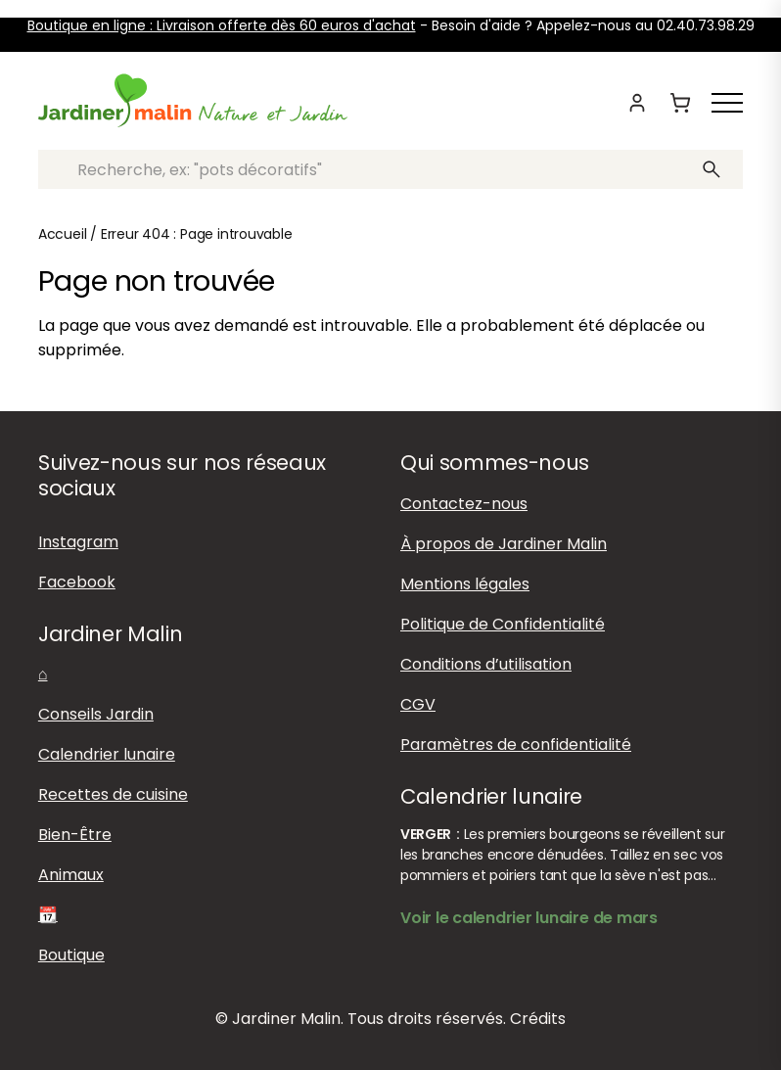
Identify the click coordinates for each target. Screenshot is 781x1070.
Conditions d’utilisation (486, 664)
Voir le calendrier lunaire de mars (529, 918)
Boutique (71, 955)
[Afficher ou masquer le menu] (727, 103)
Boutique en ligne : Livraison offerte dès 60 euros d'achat (221, 25)
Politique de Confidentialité (502, 624)
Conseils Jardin (96, 714)
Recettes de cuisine (113, 794)
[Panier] (680, 102)
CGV (418, 704)
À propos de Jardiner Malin (503, 544)
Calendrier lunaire (106, 754)
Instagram (78, 542)
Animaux (71, 874)
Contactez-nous (464, 503)
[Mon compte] (637, 102)
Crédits (538, 1018)
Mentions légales (464, 584)
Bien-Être (75, 834)
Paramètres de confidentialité (515, 744)
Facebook (76, 582)
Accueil (62, 234)
